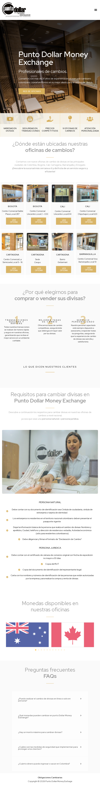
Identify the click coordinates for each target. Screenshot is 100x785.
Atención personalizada (90, 151)
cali (62, 250)
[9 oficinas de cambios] (70, 140)
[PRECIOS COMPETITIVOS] (50, 140)
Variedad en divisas (10, 151)
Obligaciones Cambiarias (50, 777)
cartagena (12, 298)
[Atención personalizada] (90, 140)
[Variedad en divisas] (10, 140)
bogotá (12, 250)
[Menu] (95, 10)
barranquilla (87, 297)
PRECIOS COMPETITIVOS (50, 151)
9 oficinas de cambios (70, 151)
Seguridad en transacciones (30, 151)
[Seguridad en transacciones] (30, 140)
